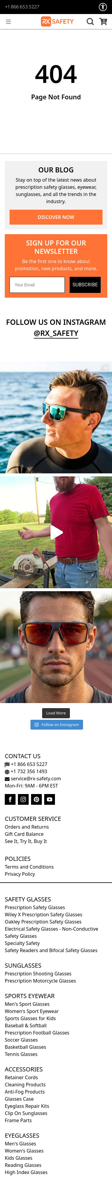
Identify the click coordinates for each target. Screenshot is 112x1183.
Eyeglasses (22, 1135)
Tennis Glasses (21, 1054)
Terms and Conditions (29, 867)
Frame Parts (18, 1120)
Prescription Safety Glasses (35, 907)
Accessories (24, 1069)
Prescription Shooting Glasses (38, 973)
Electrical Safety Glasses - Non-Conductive (51, 929)
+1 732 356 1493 (26, 771)
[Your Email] (37, 285)
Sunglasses (23, 965)
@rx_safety (56, 333)
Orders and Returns (27, 827)
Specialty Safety (22, 943)
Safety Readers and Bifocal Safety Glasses (51, 950)
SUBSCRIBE (85, 285)
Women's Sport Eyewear (32, 1011)
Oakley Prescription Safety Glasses (43, 921)
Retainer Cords (21, 1077)
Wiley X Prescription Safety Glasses (43, 914)
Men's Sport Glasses (27, 1004)
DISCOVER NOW (56, 217)
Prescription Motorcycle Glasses (40, 980)
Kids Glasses (18, 1158)
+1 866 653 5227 (22, 7)
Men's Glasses (20, 1143)
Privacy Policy (20, 874)
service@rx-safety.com (33, 778)
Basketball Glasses (25, 1047)
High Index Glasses (26, 1172)
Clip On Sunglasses (26, 1113)
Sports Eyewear (30, 996)
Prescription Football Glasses (37, 1032)
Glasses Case (19, 1099)
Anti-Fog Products (25, 1091)
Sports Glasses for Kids (30, 1018)
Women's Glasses (24, 1151)
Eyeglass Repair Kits (27, 1106)
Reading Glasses (23, 1165)
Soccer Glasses (21, 1040)
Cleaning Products (25, 1084)
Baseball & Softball (26, 1025)
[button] (89, 21)
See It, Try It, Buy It (26, 841)
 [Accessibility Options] (103, 7)
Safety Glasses (28, 899)
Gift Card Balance (24, 834)
